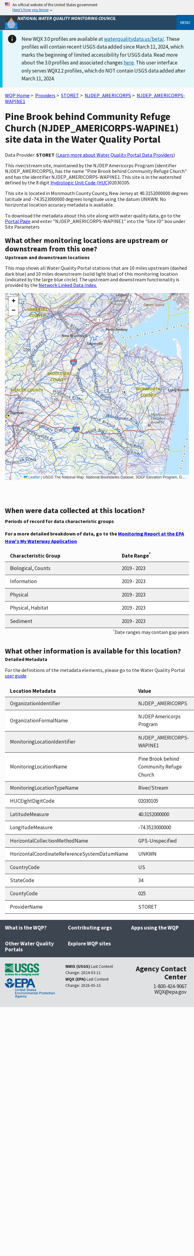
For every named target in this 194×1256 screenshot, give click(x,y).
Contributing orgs (90, 927)
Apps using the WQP (155, 927)
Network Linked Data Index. (68, 285)
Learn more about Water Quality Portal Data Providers (115, 155)
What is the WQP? (26, 927)
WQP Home (17, 95)
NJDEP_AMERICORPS (108, 95)
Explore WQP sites (89, 943)
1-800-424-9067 (170, 986)
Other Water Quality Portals (29, 946)
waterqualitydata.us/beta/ (134, 39)
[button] (13, 301)
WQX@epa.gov (170, 991)
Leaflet (32, 477)
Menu (185, 22)
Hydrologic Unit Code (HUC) (79, 182)
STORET (70, 95)
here (129, 62)
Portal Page (18, 221)
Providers (45, 95)
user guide (15, 676)
